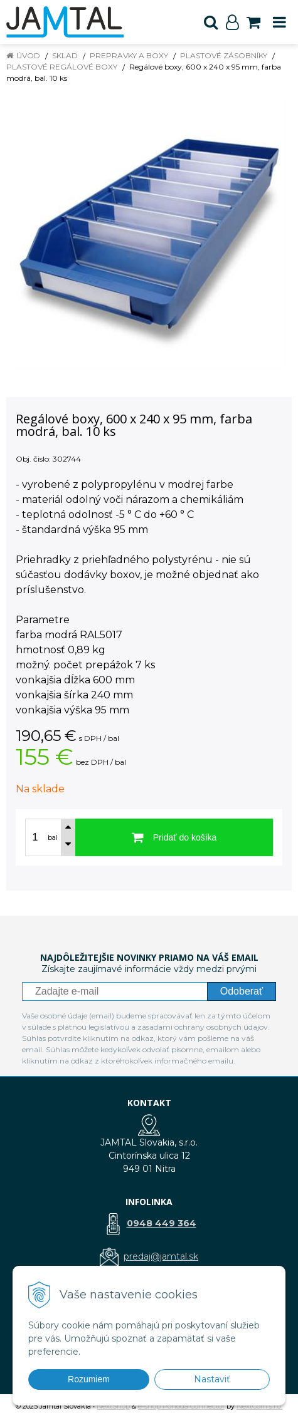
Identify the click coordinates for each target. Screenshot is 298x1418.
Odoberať (241, 991)
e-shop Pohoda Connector (181, 1406)
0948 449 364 (161, 1223)
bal (53, 837)
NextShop (113, 1406)
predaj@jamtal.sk (161, 1256)
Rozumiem (89, 1379)
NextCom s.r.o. (259, 1406)
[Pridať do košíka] (174, 837)
